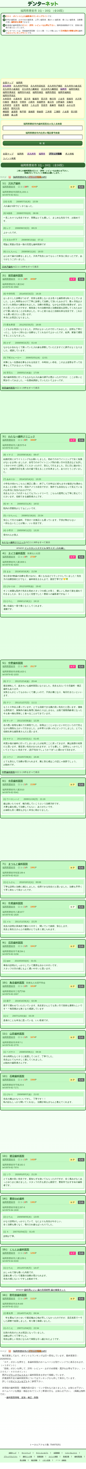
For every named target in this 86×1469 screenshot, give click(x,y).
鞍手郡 (23, 111)
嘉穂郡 (31, 111)
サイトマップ (26, 1453)
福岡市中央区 (24, 92)
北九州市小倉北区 (73, 86)
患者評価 (66, 1456)
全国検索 (57, 1453)
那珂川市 (15, 108)
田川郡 (74, 111)
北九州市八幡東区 (30, 89)
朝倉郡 (40, 111)
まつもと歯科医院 (18, 864)
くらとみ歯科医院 (19, 1249)
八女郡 (65, 111)
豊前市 (14, 102)
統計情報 (34, 1460)
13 (3, 1156)
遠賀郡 (14, 111)
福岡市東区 (74, 89)
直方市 (27, 98)
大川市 (78, 98)
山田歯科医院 (17, 1033)
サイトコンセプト (19, 1381)
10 (3, 982)
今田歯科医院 (15, 781)
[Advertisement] (43, 57)
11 (3, 1033)
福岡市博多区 (9, 92)
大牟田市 (7, 98)
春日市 (50, 102)
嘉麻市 (53, 105)
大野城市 (60, 102)
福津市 (25, 105)
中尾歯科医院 (15, 903)
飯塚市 (36, 98)
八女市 (61, 98)
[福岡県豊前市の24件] (29, 177)
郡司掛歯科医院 (18, 1295)
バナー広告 (46, 1460)
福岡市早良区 (9, 95)
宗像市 (70, 102)
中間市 (23, 102)
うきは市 (34, 105)
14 (3, 1198)
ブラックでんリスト (18, 1375)
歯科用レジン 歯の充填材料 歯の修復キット (45, 1290)
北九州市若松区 (37, 86)
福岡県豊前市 (8, 186)
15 (3, 1249)
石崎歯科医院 (17, 1076)
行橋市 (6, 102)
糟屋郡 (6, 111)
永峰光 (64, 1460)
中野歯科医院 (15, 663)
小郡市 (31, 102)
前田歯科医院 (15, 275)
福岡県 (19, 82)
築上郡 (14, 115)
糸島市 (6, 108)
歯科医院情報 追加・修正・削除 (22, 1397)
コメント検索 (9, 158)
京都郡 (6, 115)
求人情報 (69, 154)
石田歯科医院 (15, 942)
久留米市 (17, 98)
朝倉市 (61, 105)
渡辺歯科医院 (17, 1156)
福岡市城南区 (64, 92)
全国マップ (8, 82)
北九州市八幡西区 (49, 89)
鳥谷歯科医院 (17, 982)
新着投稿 (40, 1456)
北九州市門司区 (20, 86)
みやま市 (71, 105)
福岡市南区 (38, 92)
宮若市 (44, 105)
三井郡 (48, 111)
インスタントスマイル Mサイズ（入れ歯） (45, 548)
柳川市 (53, 98)
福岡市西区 (50, 92)
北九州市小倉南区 (11, 89)
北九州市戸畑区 (54, 86)
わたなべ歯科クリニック (21, 436)
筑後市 (70, 98)
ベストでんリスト (71, 1453)
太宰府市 (7, 105)
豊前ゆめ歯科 (17, 1198)
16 (3, 1295)
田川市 (44, 98)
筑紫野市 (41, 102)
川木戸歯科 (14, 183)
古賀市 (16, 105)
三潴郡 (57, 111)
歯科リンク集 (27, 1456)
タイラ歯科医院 (16, 553)
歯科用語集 (78, 1456)
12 (3, 1076)
